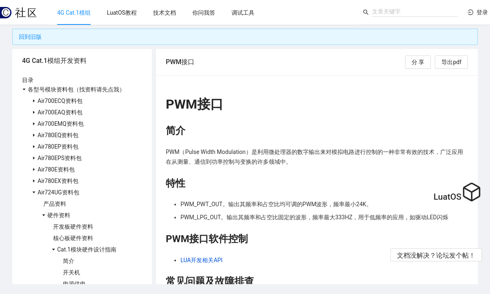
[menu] (203, 12)
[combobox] (415, 11)
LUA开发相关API (201, 260)
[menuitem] (74, 12)
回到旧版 (30, 36)
